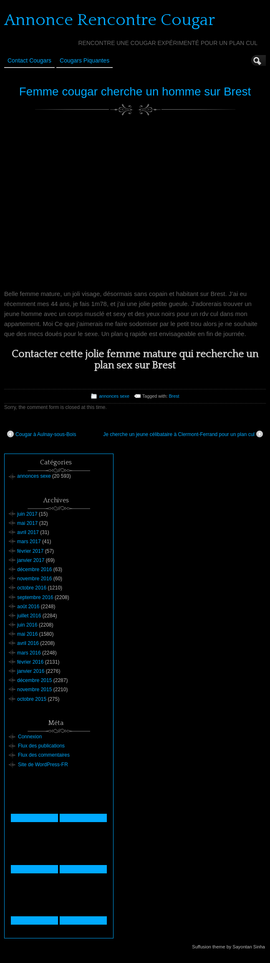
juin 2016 (27, 625)
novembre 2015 (34, 689)
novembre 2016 (34, 579)
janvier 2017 (30, 560)
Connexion (30, 737)
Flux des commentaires (44, 755)
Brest (174, 396)
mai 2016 (27, 634)
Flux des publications (41, 746)
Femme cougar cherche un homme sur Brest (135, 91)
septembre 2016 (35, 597)
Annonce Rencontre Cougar (109, 20)
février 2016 (30, 662)
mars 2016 (29, 653)
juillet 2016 (29, 616)
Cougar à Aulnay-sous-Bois (41, 434)
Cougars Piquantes (84, 60)
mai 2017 (27, 523)
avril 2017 (28, 532)
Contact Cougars (29, 60)
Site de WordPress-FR (43, 764)
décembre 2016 (34, 569)
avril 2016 (28, 643)
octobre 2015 (31, 699)
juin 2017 (27, 514)
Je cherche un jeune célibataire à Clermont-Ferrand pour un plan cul (183, 434)
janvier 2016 (30, 671)
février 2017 (30, 551)
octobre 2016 (31, 588)
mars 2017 (29, 541)
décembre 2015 (34, 680)
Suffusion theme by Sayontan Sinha (228, 946)
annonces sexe (114, 396)
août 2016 (28, 606)
